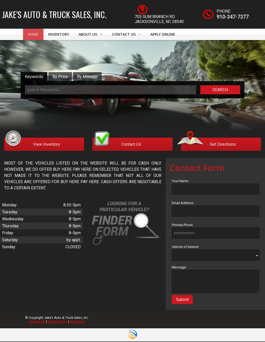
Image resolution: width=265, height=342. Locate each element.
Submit (182, 300)
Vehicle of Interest (215, 253)
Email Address (215, 209)
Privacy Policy (58, 322)
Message (215, 280)
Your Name (215, 187)
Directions (77, 322)
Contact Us (37, 322)
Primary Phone (215, 231)
